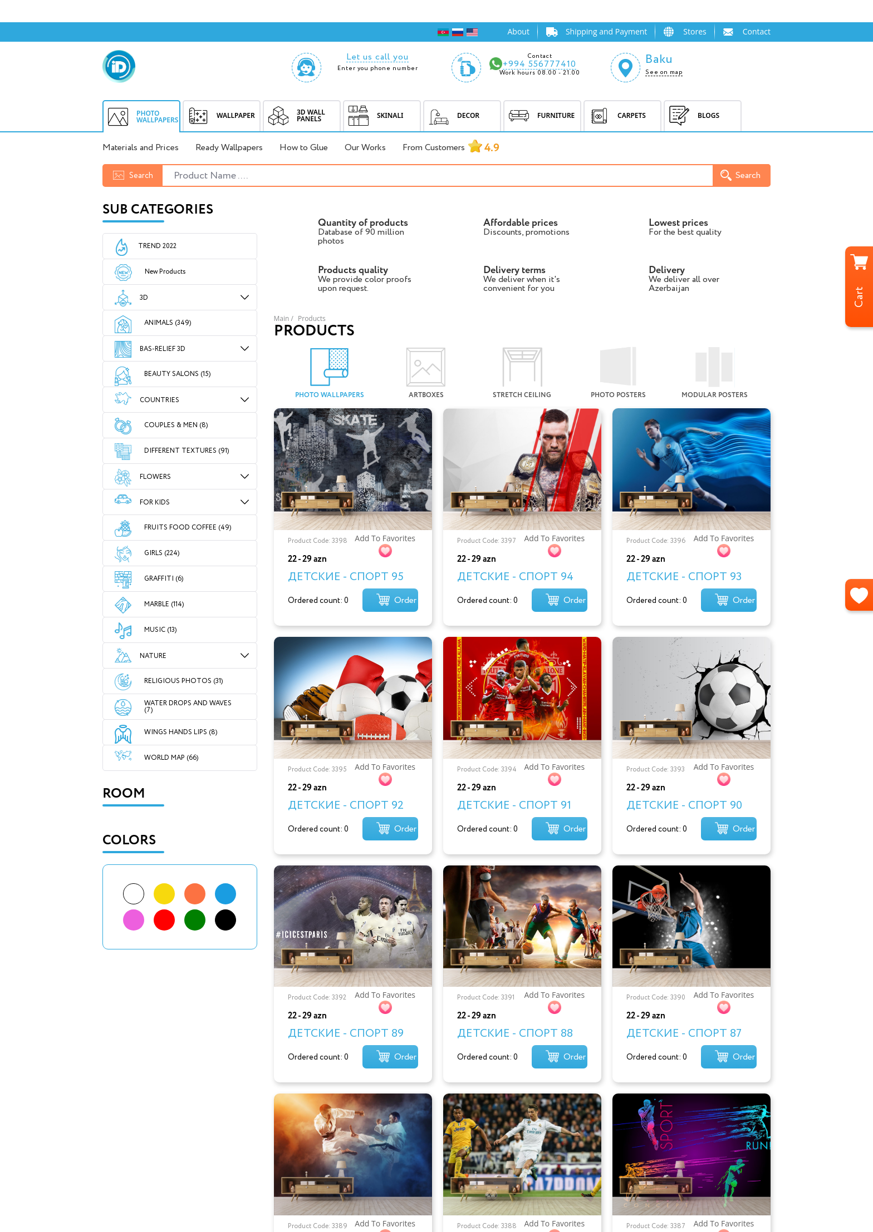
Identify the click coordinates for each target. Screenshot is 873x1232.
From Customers (451, 148)
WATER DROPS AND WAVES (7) (188, 707)
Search (740, 175)
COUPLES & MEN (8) (176, 425)
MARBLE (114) (164, 604)
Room (123, 794)
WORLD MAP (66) (171, 758)
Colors (129, 840)
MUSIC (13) (160, 630)
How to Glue (303, 148)
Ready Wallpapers (229, 148)
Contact (757, 31)
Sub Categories (157, 210)
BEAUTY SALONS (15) (177, 374)
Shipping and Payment (606, 31)
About (518, 31)
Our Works (365, 148)
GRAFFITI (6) (163, 578)
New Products (155, 272)
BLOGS (692, 116)
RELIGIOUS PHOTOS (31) (183, 681)
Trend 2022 (157, 246)
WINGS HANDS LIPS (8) (180, 732)
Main (282, 318)
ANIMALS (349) (167, 323)
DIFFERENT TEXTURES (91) (186, 451)
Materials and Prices (140, 148)
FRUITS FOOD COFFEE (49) (187, 527)
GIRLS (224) (161, 553)
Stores (694, 31)
